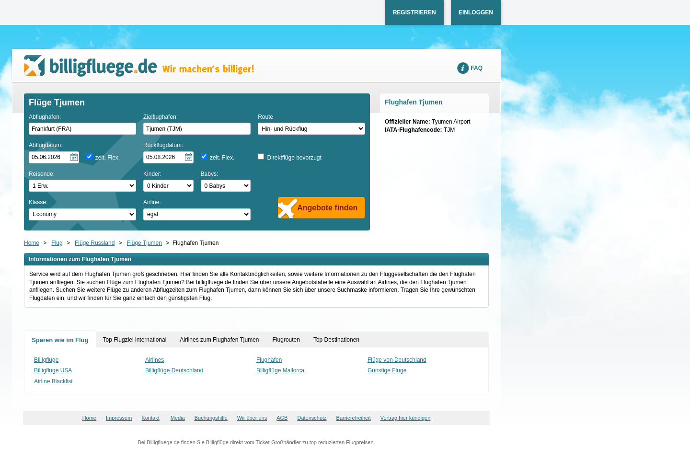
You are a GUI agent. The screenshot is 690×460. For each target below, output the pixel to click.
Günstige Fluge (387, 370)
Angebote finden (327, 208)
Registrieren (414, 12)
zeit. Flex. (107, 157)
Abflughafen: (45, 117)
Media (178, 418)
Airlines (154, 359)
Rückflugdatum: (163, 145)
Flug (56, 243)
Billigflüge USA (53, 370)
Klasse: (38, 202)
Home (31, 243)
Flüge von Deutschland (397, 359)
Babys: (209, 174)
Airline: (152, 202)
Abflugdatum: (46, 145)
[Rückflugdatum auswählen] (168, 157)
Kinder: (152, 174)
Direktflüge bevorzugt (294, 157)
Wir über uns (252, 418)
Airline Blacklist (53, 381)
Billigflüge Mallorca (280, 370)
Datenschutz (311, 418)
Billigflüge (46, 359)
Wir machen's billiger (139, 66)
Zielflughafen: (160, 117)
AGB (282, 418)
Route (265, 117)
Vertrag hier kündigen (405, 418)
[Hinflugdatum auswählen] (54, 157)
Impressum (119, 418)
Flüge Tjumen (144, 243)
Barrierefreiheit (353, 418)
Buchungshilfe (211, 418)
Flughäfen (269, 359)
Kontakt (150, 418)
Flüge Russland (95, 243)
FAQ (477, 68)
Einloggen (476, 12)
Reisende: (42, 174)
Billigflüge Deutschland (174, 370)
